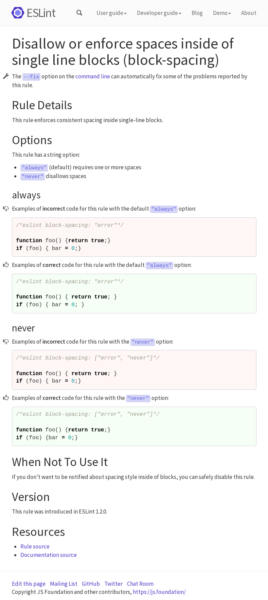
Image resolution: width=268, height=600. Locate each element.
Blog (197, 13)
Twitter (113, 583)
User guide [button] (111, 13)
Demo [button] (222, 13)
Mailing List (63, 583)
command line (92, 76)
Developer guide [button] (159, 13)
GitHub (91, 583)
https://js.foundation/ (159, 592)
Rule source (35, 546)
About (248, 13)
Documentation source (48, 555)
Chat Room (140, 583)
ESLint (32, 12)
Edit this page (29, 583)
